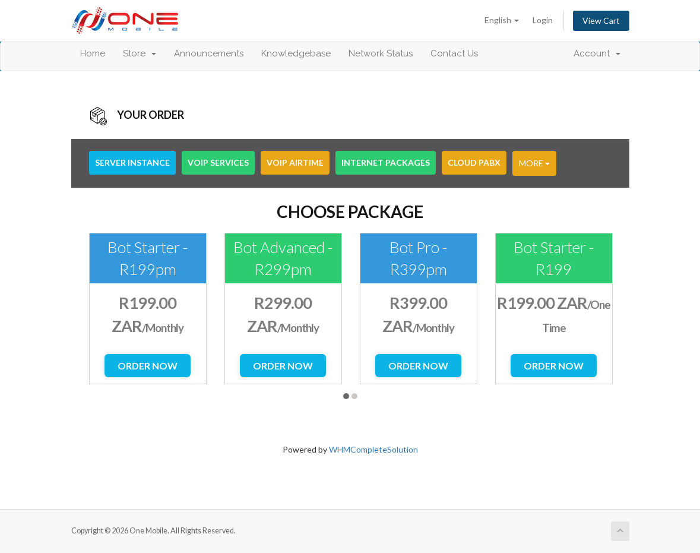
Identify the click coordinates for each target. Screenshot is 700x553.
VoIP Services (218, 162)
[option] (148, 308)
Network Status (381, 53)
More (534, 163)
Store (139, 53)
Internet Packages (385, 162)
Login (543, 20)
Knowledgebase (296, 53)
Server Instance (132, 162)
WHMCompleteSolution (373, 449)
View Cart (601, 20)
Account (597, 53)
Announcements (208, 53)
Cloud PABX (474, 162)
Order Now (148, 365)
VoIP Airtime (295, 162)
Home (92, 53)
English (501, 20)
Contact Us (454, 53)
